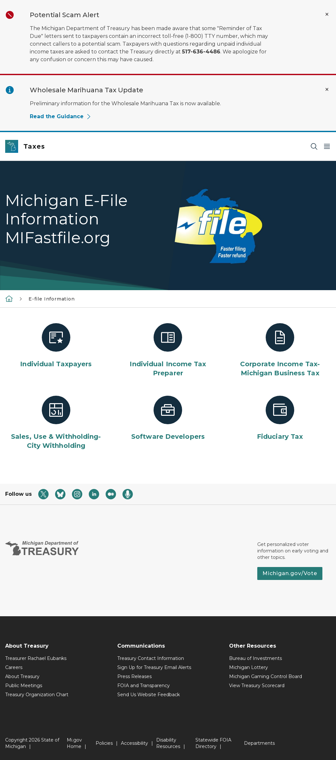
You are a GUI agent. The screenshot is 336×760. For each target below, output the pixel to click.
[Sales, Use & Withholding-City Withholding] (56, 423)
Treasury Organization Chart (36, 695)
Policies (104, 743)
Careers (13, 667)
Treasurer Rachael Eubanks (35, 658)
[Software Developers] (168, 418)
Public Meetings (23, 685)
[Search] (314, 146)
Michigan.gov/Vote (289, 573)
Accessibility (134, 743)
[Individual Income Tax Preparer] (168, 350)
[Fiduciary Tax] (280, 418)
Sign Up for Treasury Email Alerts (154, 667)
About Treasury (22, 676)
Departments (259, 743)
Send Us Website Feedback (148, 695)
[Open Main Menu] (327, 146)
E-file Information (52, 299)
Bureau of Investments (255, 658)
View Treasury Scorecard (256, 685)
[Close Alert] (326, 14)
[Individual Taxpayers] (56, 346)
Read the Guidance (60, 116)
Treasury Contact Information (150, 658)
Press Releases (134, 676)
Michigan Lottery (248, 667)
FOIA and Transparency (143, 685)
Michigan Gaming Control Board (265, 676)
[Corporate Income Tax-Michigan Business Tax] (280, 350)
